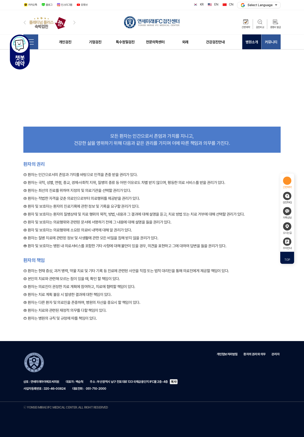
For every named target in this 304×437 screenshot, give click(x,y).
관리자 (275, 354)
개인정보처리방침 (227, 354)
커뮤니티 (271, 42)
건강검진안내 (215, 42)
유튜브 (84, 4)
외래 (185, 42)
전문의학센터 (155, 42)
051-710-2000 (96, 389)
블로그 (49, 4)
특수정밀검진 (125, 42)
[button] (24, 22)
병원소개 (251, 42)
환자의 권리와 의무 (254, 354)
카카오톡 (32, 4)
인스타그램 (66, 4)
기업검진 (95, 42)
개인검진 (65, 42)
